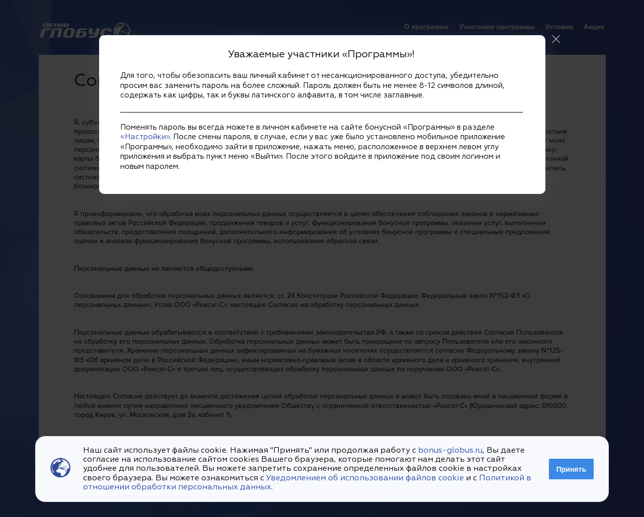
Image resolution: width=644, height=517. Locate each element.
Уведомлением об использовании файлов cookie (365, 478)
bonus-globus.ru (450, 451)
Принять (571, 469)
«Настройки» (145, 137)
